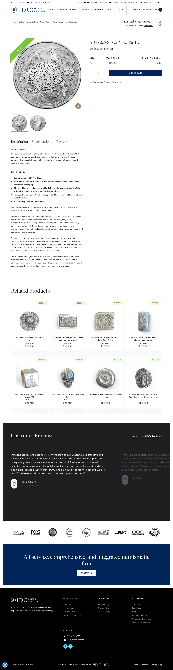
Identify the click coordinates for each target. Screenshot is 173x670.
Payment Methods (140, 615)
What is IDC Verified (141, 622)
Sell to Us (110, 10)
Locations (120, 10)
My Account (69, 607)
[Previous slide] (155, 509)
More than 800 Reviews (146, 436)
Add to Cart (135, 73)
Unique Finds (87, 10)
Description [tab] (19, 141)
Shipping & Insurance (141, 618)
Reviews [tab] (62, 141)
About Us (136, 604)
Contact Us (86, 573)
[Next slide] (160, 509)
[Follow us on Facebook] (65, 646)
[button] (5, 665)
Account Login (104, 604)
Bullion (52, 10)
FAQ (134, 611)
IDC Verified (98, 10)
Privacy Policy (70, 611)
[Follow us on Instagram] (70, 646)
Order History (104, 611)
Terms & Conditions (72, 615)
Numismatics (62, 10)
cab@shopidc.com (75, 639)
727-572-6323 (19, 2)
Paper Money (74, 10)
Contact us (148, 25)
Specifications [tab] (42, 141)
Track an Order (104, 607)
